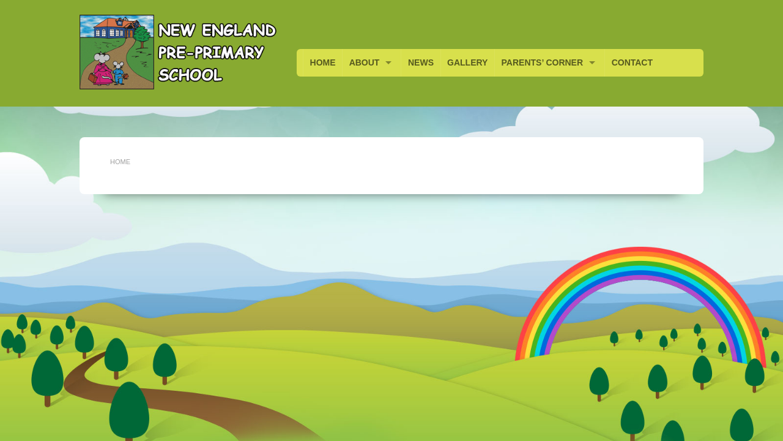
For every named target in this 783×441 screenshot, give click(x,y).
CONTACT (632, 62)
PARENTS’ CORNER (543, 62)
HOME (323, 62)
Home (120, 161)
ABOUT (364, 62)
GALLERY (467, 62)
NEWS (421, 62)
